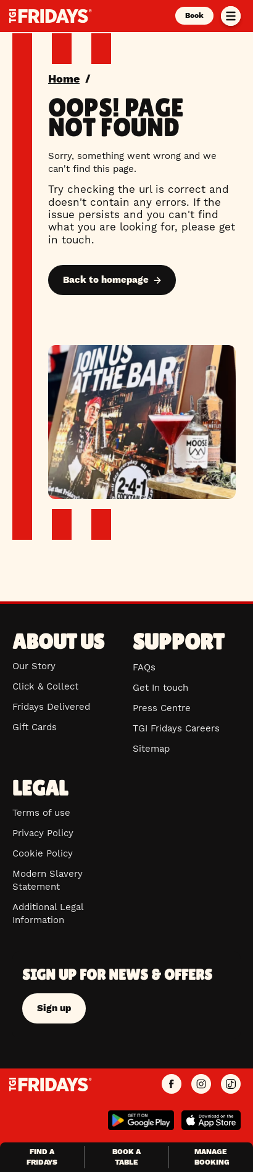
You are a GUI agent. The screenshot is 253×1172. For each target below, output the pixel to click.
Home (64, 78)
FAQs (144, 667)
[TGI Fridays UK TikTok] (231, 1084)
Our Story (34, 666)
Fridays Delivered (51, 706)
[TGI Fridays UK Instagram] (201, 1084)
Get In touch (160, 687)
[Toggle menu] (231, 16)
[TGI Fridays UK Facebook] (171, 1084)
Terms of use (41, 812)
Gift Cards (34, 727)
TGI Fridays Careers (176, 728)
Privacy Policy (42, 833)
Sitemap (151, 748)
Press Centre (162, 708)
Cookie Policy (42, 853)
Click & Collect (45, 686)
